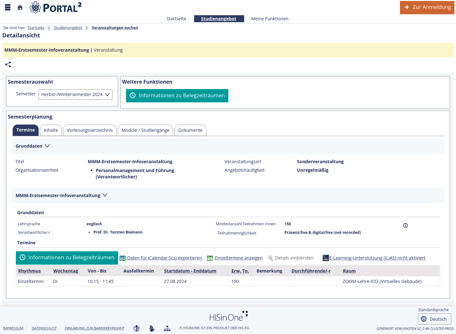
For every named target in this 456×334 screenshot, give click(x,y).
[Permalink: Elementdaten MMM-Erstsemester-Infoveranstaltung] (8, 64)
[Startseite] (20, 7)
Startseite (176, 19)
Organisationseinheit (37, 170)
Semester (26, 94)
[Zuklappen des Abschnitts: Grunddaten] (228, 146)
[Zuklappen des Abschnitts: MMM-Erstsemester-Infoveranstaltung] (228, 195)
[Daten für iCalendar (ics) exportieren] (162, 258)
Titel (20, 161)
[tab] (26, 130)
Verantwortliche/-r (34, 232)
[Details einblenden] (292, 257)
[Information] (405, 225)
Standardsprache (433, 309)
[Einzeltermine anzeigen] (236, 258)
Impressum (13, 328)
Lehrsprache (29, 224)
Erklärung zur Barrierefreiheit (94, 328)
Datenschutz (44, 328)
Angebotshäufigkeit (244, 170)
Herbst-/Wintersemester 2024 (72, 94)
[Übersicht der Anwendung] (167, 328)
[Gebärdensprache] (152, 328)
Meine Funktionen (266, 19)
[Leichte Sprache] (136, 328)
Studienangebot (215, 19)
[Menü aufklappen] (7, 7)
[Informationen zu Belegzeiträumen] (177, 95)
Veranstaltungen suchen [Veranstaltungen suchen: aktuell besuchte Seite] (115, 27)
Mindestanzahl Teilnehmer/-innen (246, 224)
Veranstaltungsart (243, 161)
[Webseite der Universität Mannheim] (56, 7)
